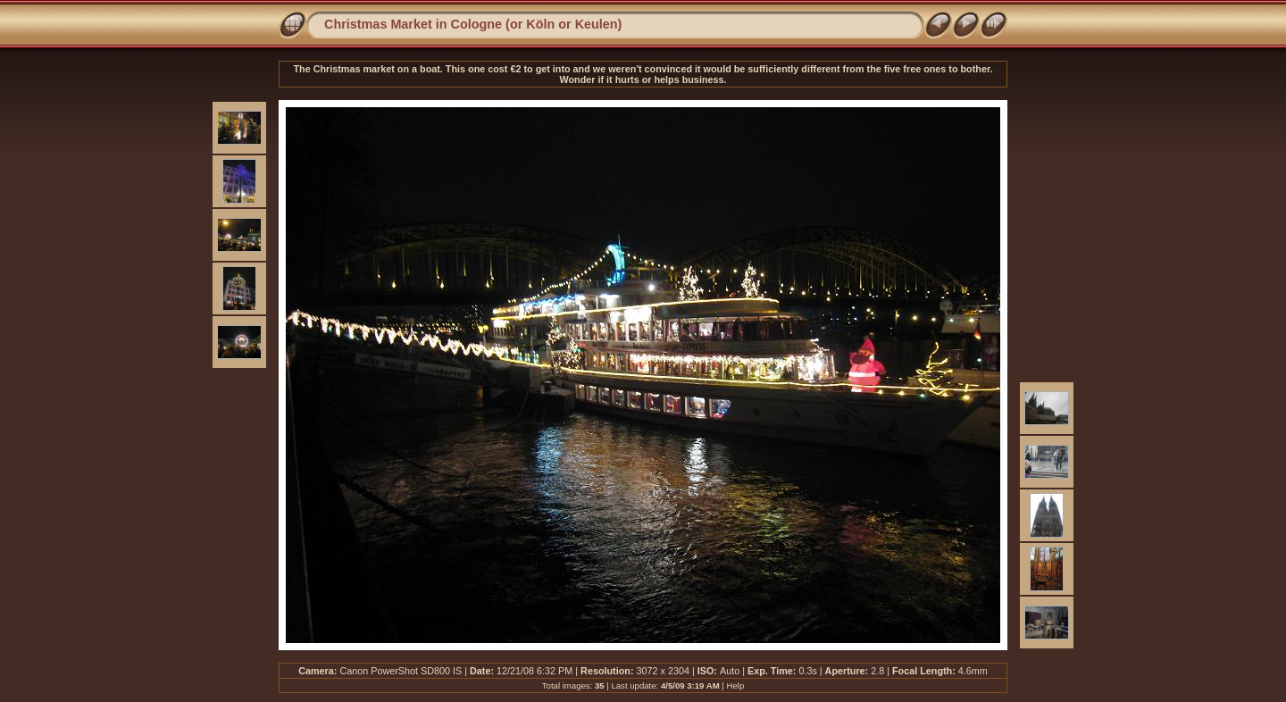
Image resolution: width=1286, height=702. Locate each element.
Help (736, 685)
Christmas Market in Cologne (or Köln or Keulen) (473, 24)
